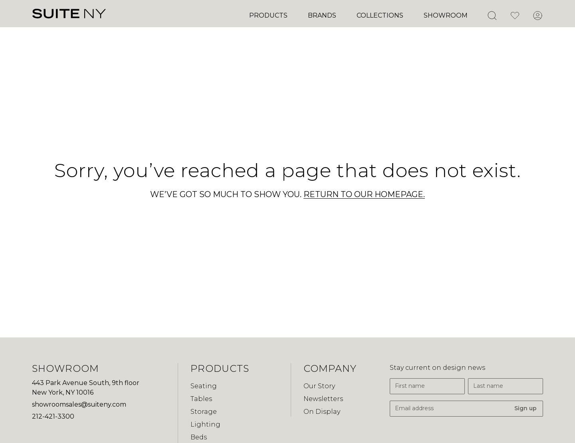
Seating (203, 386)
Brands (322, 15)
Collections (380, 15)
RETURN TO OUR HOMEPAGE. (364, 194)
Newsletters (323, 399)
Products (268, 15)
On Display (321, 411)
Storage (203, 411)
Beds (198, 437)
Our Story (319, 386)
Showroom (446, 15)
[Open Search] (492, 15)
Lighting (205, 424)
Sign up (525, 408)
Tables (201, 399)
